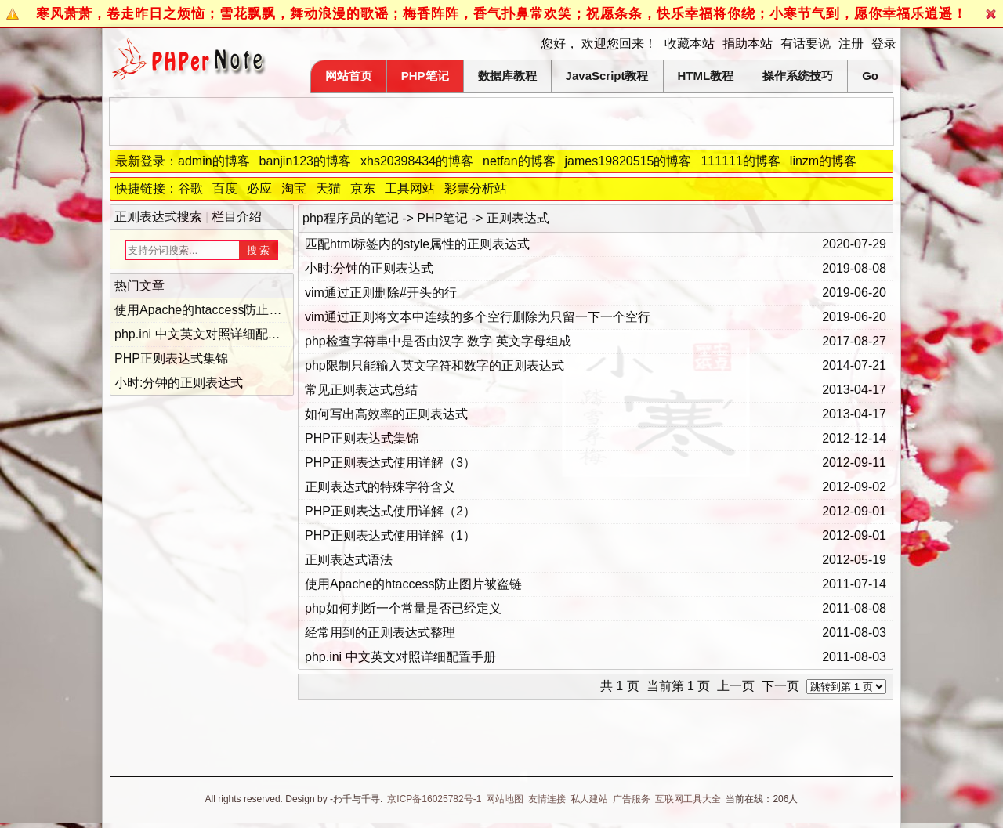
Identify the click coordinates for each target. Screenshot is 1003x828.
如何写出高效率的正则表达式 (386, 414)
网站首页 (348, 75)
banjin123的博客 (305, 161)
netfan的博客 (519, 161)
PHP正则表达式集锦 (361, 438)
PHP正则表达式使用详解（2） (390, 511)
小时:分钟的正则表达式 (369, 268)
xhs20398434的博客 (416, 161)
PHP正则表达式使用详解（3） (390, 462)
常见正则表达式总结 (361, 389)
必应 (259, 188)
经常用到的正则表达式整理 (380, 632)
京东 (362, 188)
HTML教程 (706, 75)
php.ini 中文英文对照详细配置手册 (400, 656)
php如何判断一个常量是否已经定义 (403, 608)
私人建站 (589, 799)
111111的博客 (740, 161)
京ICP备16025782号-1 (434, 799)
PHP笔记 (425, 75)
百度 (224, 188)
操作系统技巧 (797, 75)
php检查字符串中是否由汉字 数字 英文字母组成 (438, 341)
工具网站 (410, 188)
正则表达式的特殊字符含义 (380, 487)
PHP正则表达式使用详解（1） (390, 535)
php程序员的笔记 (350, 218)
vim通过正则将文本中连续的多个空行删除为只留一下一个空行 (477, 317)
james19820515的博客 (628, 161)
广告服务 (631, 799)
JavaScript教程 (607, 75)
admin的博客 (214, 161)
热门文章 (139, 285)
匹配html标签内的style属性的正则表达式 (417, 244)
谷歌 (190, 188)
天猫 (328, 188)
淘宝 (293, 188)
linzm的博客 (823, 161)
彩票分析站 (475, 188)
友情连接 (547, 799)
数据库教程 (507, 75)
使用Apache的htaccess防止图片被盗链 (413, 584)
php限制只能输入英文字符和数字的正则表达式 (434, 365)
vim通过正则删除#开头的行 (381, 292)
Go (870, 75)
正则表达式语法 (349, 559)
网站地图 (504, 799)
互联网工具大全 (688, 799)
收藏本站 (689, 43)
